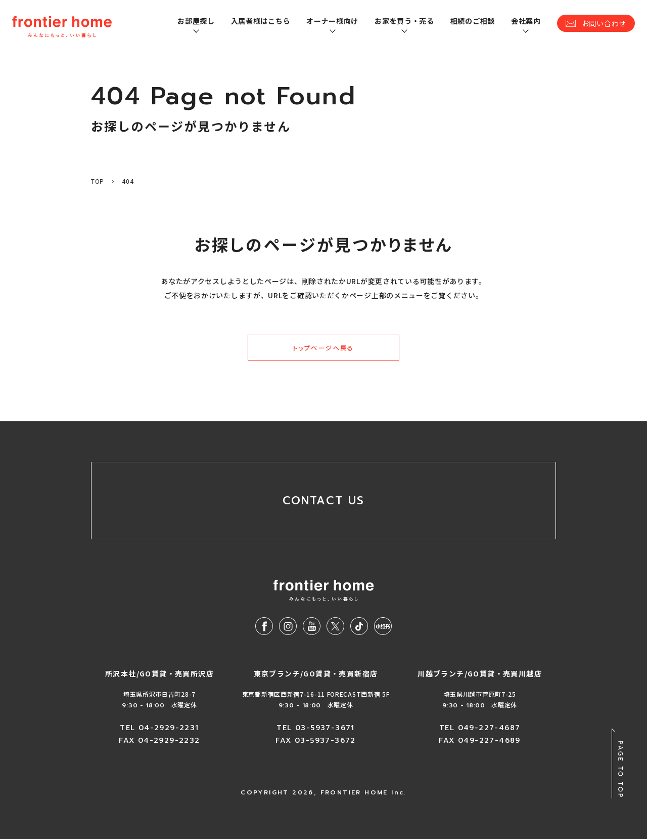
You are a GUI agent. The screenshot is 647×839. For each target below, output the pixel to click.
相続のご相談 (472, 21)
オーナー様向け (332, 21)
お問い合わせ (604, 23)
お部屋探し (196, 21)
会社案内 (526, 21)
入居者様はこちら (261, 21)
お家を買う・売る (404, 21)
